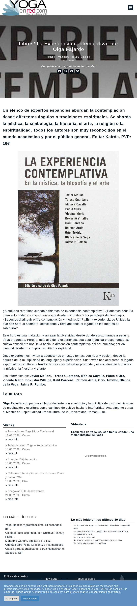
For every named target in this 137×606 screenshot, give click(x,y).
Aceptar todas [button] (30, 598)
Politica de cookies (16, 576)
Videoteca (78, 424)
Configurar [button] (11, 598)
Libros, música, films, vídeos (68, 57)
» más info (12, 439)
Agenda (8, 424)
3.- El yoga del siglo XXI (84, 537)
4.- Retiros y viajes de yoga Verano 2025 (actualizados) (98, 540)
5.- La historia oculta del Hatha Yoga (90, 543)
